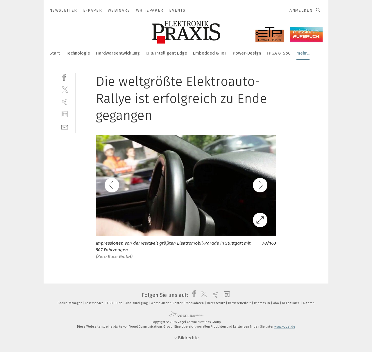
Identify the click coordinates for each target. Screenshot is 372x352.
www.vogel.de (284, 326)
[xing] (64, 101)
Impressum (262, 303)
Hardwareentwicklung (118, 53)
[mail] (64, 126)
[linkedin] (64, 114)
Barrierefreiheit (240, 303)
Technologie (78, 53)
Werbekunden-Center (167, 303)
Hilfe (119, 303)
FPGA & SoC (279, 53)
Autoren (308, 303)
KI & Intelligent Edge (166, 53)
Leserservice (94, 303)
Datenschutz (216, 303)
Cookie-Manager (70, 303)
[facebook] (64, 76)
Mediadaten (195, 303)
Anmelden (300, 10)
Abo (276, 303)
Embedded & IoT (210, 53)
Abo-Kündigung (137, 303)
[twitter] (64, 89)
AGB (110, 303)
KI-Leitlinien (291, 303)
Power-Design (247, 53)
